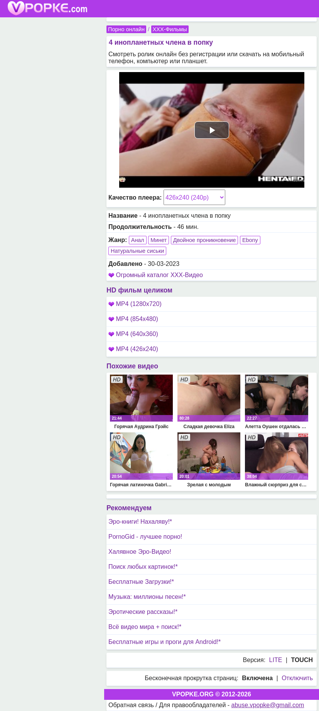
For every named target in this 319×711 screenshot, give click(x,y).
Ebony (250, 240)
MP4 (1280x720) (135, 304)
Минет (158, 240)
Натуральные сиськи (137, 251)
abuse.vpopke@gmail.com (267, 705)
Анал (137, 240)
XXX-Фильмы (170, 29)
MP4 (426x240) (133, 349)
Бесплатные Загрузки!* (141, 581)
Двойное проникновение (204, 240)
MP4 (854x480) (133, 319)
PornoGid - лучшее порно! (145, 536)
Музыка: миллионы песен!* (147, 596)
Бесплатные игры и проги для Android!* (164, 642)
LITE (275, 660)
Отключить (297, 678)
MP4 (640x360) (133, 334)
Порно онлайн (126, 29)
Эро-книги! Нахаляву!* (140, 521)
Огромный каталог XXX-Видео (159, 275)
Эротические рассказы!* (142, 611)
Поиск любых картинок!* (143, 566)
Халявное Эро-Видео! (139, 551)
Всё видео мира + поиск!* (144, 627)
